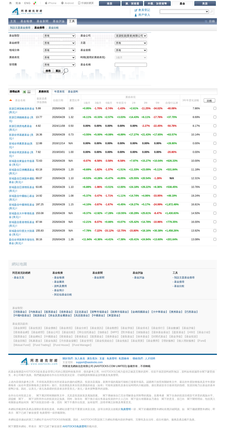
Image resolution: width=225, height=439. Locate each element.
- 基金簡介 (58, 290)
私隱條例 (124, 358)
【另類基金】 (20, 311)
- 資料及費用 (59, 286)
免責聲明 (112, 358)
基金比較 (54, 27)
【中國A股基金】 (22, 315)
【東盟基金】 (113, 315)
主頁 (13, 21)
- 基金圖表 (58, 281)
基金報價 (26, 21)
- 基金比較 (178, 286)
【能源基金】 (39, 315)
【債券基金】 (66, 311)
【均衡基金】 (35, 311)
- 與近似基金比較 (62, 294)
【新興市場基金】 (119, 311)
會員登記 (142, 10)
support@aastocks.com (89, 362)
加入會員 (80, 358)
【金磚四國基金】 (140, 311)
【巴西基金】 (191, 311)
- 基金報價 (58, 277)
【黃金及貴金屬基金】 (60, 315)
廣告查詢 (92, 358)
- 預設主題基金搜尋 (184, 277)
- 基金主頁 (18, 277)
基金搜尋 (39, 27)
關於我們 (68, 358)
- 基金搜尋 (178, 281)
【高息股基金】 (82, 315)
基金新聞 (43, 21)
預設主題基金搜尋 (20, 27)
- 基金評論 (138, 277)
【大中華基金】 (159, 311)
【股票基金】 (50, 311)
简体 (18, 3)
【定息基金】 (81, 311)
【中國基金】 (98, 315)
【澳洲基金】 (175, 311)
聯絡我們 (138, 358)
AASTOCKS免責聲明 (75, 426)
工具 (72, 21)
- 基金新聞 (98, 277)
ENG (27, 3)
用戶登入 (142, 14)
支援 (102, 358)
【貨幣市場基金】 (99, 311)
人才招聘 (150, 358)
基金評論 (59, 21)
